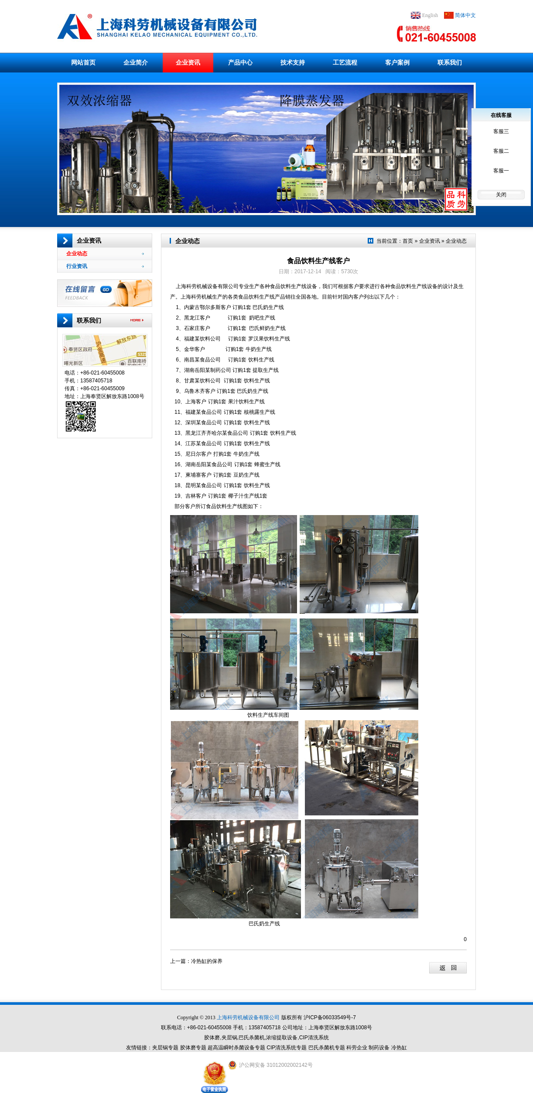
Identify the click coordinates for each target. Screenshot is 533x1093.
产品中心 (240, 62)
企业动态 (105, 253)
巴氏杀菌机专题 (326, 1048)
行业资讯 (105, 266)
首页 (408, 241)
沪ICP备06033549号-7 (330, 1017)
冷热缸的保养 (206, 961)
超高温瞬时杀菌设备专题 (236, 1048)
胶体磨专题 (193, 1048)
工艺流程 (345, 62)
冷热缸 (399, 1048)
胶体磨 (212, 1038)
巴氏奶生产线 (269, 307)
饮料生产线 (261, 360)
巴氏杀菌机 (252, 1038)
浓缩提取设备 (281, 1038)
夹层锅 (229, 1038)
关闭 (501, 195)
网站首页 (83, 62)
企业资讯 (188, 62)
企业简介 (135, 62)
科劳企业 (356, 1048)
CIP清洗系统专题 (286, 1048)
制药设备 (379, 1048)
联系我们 (449, 62)
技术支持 (292, 62)
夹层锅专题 (165, 1048)
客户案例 (397, 62)
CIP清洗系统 (314, 1038)
